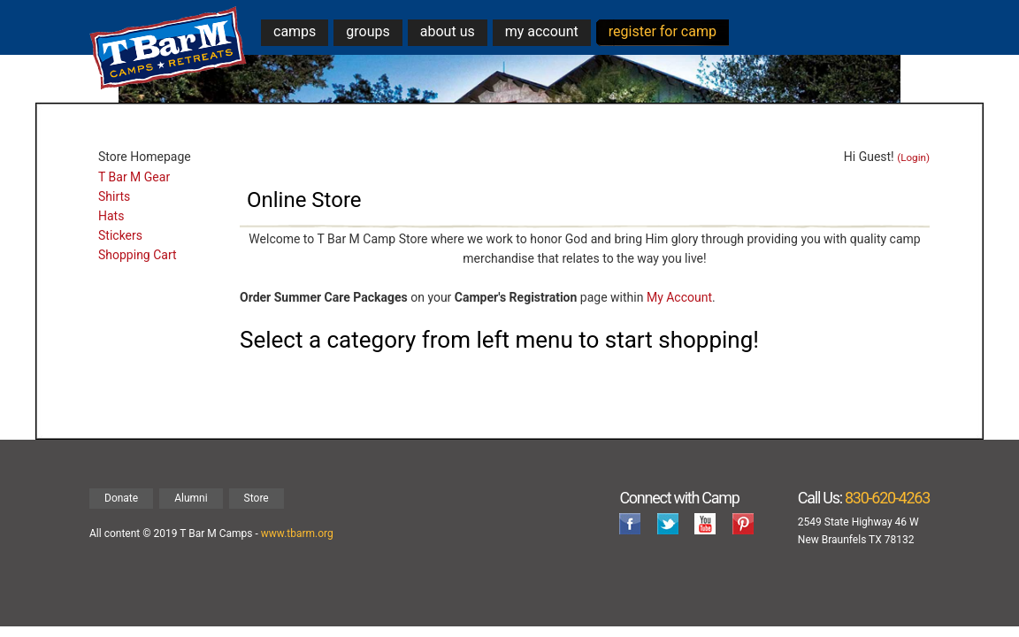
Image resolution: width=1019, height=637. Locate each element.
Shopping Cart (137, 255)
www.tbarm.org (297, 533)
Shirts (114, 196)
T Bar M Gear (134, 177)
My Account (679, 297)
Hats (111, 216)
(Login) (913, 157)
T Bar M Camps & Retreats (168, 48)
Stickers (120, 235)
